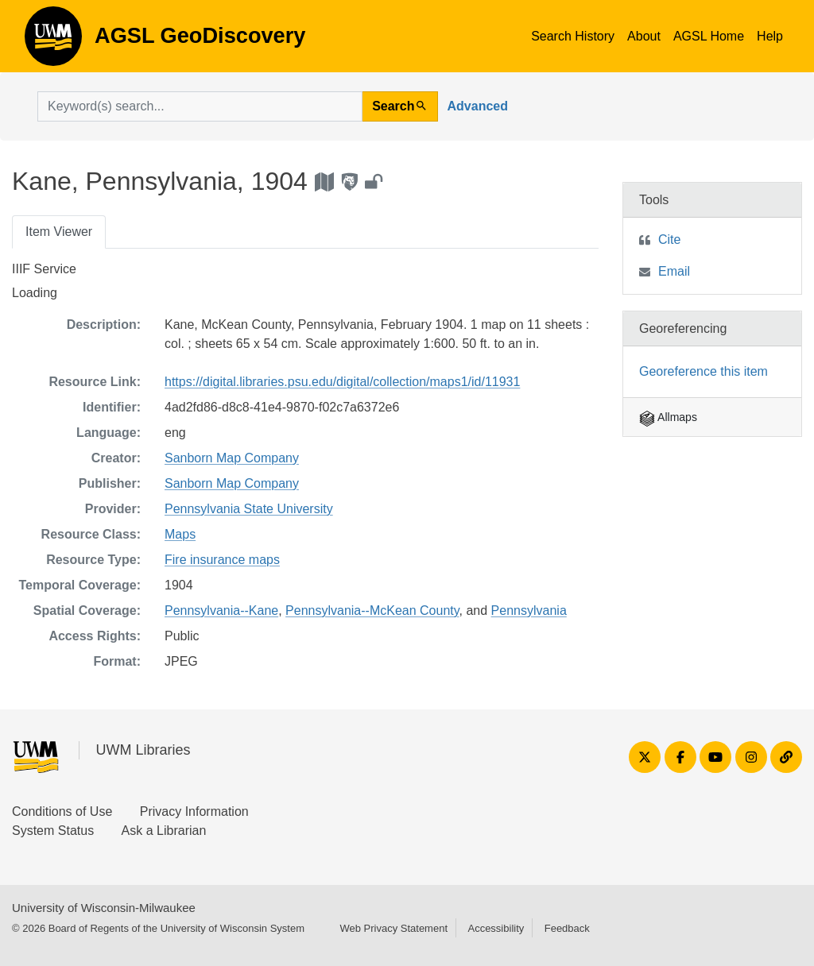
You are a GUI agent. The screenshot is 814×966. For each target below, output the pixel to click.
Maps (180, 534)
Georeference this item (703, 371)
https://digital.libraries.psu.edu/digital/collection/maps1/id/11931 (342, 381)
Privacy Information (194, 811)
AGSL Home (708, 36)
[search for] (199, 106)
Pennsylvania (529, 610)
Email (674, 271)
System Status (53, 830)
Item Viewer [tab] (58, 231)
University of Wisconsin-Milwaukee (104, 907)
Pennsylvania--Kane (221, 610)
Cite (669, 239)
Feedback (567, 928)
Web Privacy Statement (393, 928)
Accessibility (495, 928)
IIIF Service (44, 269)
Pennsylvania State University (249, 509)
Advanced (478, 106)
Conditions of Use (62, 811)
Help (770, 36)
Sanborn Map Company (232, 458)
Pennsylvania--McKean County (372, 610)
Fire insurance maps (222, 559)
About (644, 36)
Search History (572, 36)
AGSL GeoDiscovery (53, 41)
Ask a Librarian (164, 830)
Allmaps (668, 417)
